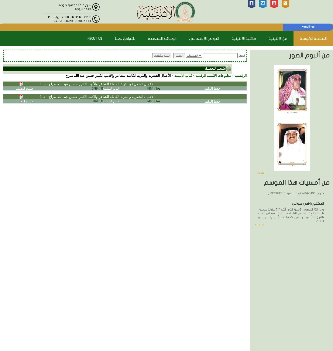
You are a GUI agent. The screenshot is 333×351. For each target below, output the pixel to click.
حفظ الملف (212, 88)
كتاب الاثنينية (183, 75)
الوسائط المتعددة (162, 39)
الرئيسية (241, 75)
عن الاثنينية (278, 39)
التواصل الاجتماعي (204, 39)
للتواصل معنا (125, 39)
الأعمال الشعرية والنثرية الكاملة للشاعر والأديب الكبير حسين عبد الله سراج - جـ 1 (97, 84)
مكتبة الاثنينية (244, 39)
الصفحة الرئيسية (313, 39)
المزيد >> (260, 173)
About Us (94, 39)
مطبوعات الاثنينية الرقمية (213, 75)
